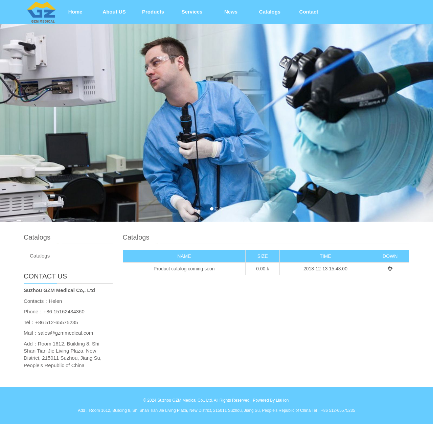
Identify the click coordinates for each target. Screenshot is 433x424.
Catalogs (269, 12)
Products (153, 12)
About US (114, 12)
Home (75, 12)
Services (192, 12)
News (230, 12)
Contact (308, 12)
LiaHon (282, 400)
